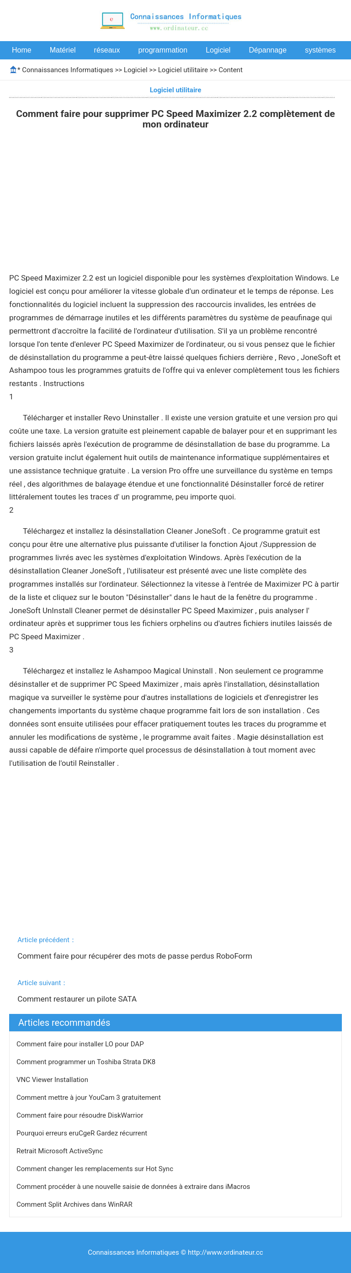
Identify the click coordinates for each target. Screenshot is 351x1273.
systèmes (320, 50)
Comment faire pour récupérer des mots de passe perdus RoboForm (135, 955)
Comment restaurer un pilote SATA (77, 998)
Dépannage (268, 50)
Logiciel (218, 50)
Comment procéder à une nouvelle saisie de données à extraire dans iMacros (134, 1187)
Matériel (63, 50)
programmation (163, 50)
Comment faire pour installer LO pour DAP (80, 1044)
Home (22, 50)
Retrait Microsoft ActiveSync (60, 1151)
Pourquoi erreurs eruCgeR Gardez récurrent (82, 1133)
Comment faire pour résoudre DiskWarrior (80, 1115)
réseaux (107, 50)
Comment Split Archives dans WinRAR (75, 1204)
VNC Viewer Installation (53, 1080)
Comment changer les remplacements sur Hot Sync (95, 1169)
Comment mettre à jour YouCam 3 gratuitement (89, 1097)
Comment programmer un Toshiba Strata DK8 (86, 1062)
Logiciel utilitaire (183, 70)
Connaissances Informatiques (67, 70)
